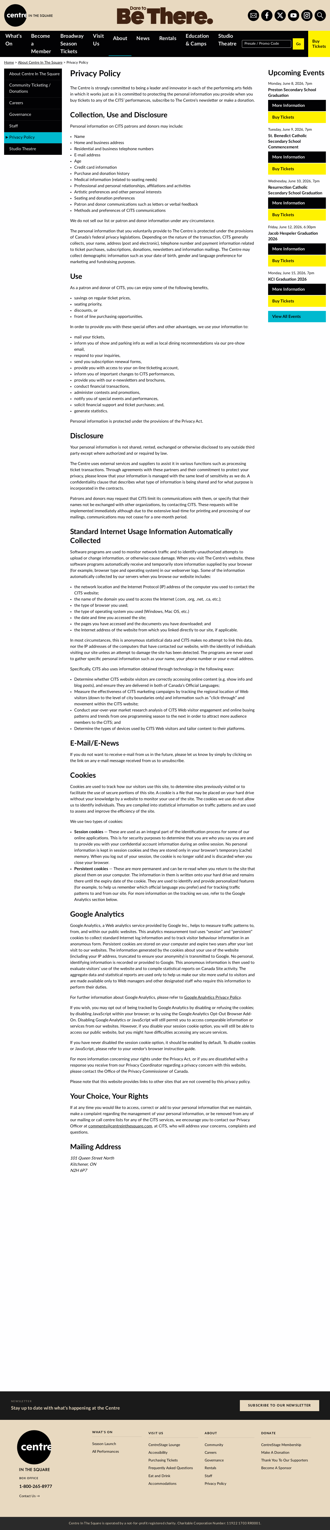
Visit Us (98, 40)
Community (214, 1445)
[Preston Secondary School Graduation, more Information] (297, 99)
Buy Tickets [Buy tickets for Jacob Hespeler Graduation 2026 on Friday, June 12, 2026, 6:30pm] (283, 261)
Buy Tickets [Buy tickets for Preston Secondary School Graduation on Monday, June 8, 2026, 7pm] (283, 117)
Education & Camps (197, 40)
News (143, 38)
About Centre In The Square (40, 62)
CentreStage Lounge (164, 1445)
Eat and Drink (159, 1476)
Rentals (167, 38)
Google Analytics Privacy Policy (212, 997)
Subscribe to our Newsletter (279, 1405)
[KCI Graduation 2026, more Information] (297, 286)
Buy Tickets (319, 44)
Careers (16, 103)
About (120, 38)
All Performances (105, 1451)
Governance (20, 114)
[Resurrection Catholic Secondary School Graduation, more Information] (297, 197)
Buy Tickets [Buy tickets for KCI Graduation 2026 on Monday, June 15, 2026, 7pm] (283, 301)
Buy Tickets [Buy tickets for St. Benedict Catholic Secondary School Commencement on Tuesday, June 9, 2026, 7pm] (283, 169)
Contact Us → (29, 1496)
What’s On (13, 40)
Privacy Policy (215, 1484)
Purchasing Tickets (163, 1460)
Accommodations (162, 1484)
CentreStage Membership (281, 1445)
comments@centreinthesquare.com (120, 1126)
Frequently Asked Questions (170, 1468)
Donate (268, 1433)
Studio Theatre (227, 40)
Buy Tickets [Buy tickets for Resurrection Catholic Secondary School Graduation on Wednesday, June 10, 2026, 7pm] (283, 215)
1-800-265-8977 (35, 1486)
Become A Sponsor (276, 1468)
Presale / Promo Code (261, 43)
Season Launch (104, 1444)
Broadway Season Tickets (72, 44)
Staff (13, 126)
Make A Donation (275, 1453)
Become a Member (41, 44)
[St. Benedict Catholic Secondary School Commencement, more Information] (297, 148)
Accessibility (157, 1453)
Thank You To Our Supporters (284, 1460)
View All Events (286, 317)
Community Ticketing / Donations (30, 88)
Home (9, 62)
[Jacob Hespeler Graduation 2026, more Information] (297, 243)
